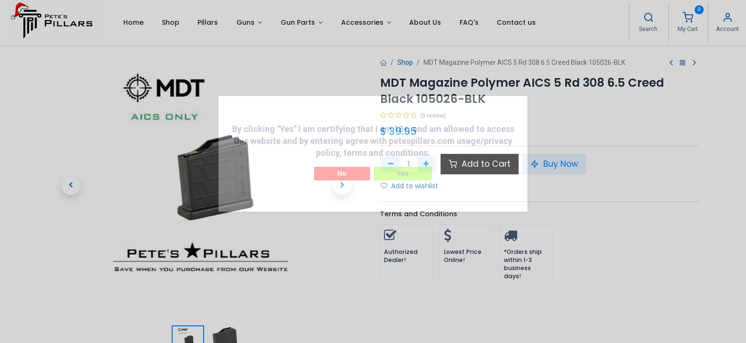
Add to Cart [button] (479, 164)
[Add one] (426, 164)
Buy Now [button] (554, 164)
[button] (71, 185)
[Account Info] (727, 18)
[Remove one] (391, 164)
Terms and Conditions (418, 214)
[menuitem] (133, 22)
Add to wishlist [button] (409, 186)
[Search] (648, 18)
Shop (405, 62)
